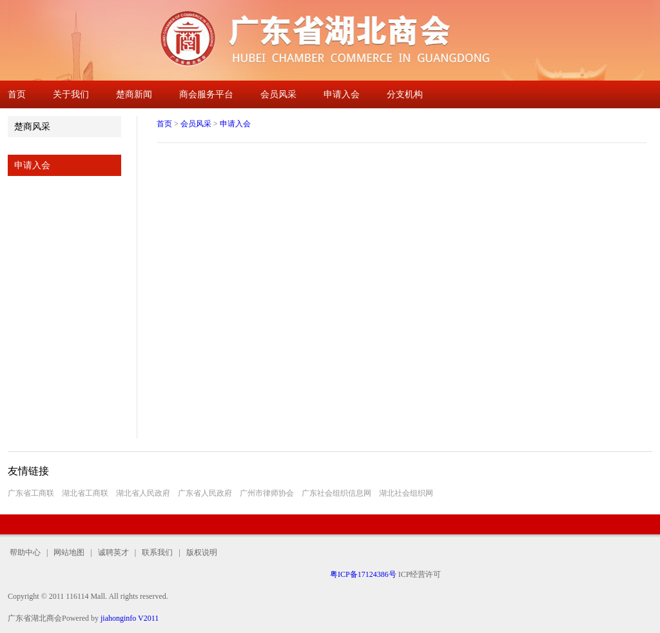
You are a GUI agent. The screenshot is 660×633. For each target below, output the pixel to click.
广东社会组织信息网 (336, 493)
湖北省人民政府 (143, 493)
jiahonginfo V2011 (130, 618)
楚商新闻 (134, 94)
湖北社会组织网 (406, 493)
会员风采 (278, 94)
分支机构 (405, 94)
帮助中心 (27, 552)
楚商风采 (32, 126)
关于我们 (71, 94)
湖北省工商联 (85, 493)
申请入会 (342, 94)
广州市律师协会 (267, 493)
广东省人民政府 (205, 493)
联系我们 (157, 552)
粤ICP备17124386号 (363, 574)
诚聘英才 (113, 552)
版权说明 (198, 552)
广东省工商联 (31, 493)
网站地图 (69, 552)
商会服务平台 (206, 94)
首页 (17, 94)
